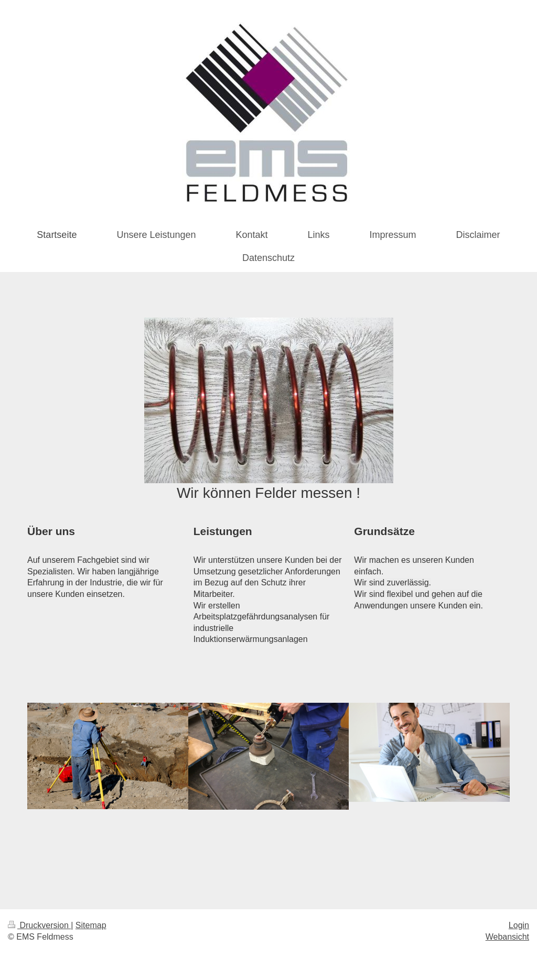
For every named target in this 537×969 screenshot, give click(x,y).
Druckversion (39, 925)
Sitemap (91, 925)
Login (519, 925)
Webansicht (507, 936)
